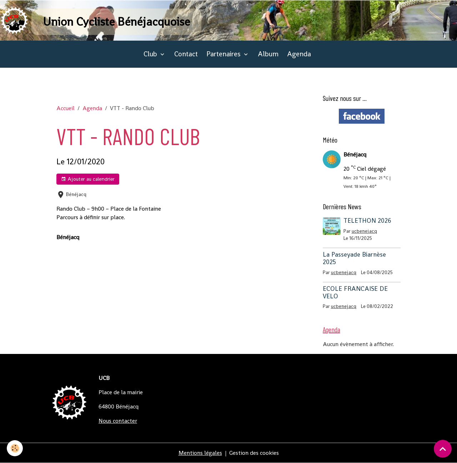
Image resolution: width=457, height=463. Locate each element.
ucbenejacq (364, 231)
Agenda (299, 54)
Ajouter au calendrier (88, 179)
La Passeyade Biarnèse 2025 (354, 258)
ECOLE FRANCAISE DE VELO (355, 292)
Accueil (65, 108)
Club (151, 54)
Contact (186, 54)
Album (268, 54)
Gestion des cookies (254, 453)
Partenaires (224, 54)
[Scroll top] (443, 449)
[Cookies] (15, 448)
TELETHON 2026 (367, 221)
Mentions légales (200, 453)
